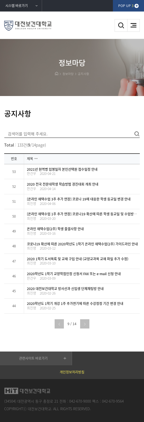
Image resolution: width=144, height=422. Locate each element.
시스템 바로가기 (16, 5)
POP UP (126, 5)
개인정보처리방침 (72, 372)
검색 (121, 25)
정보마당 (68, 74)
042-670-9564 (113, 401)
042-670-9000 (80, 401)
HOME (56, 73)
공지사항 (83, 74)
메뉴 (133, 25)
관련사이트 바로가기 (33, 358)
